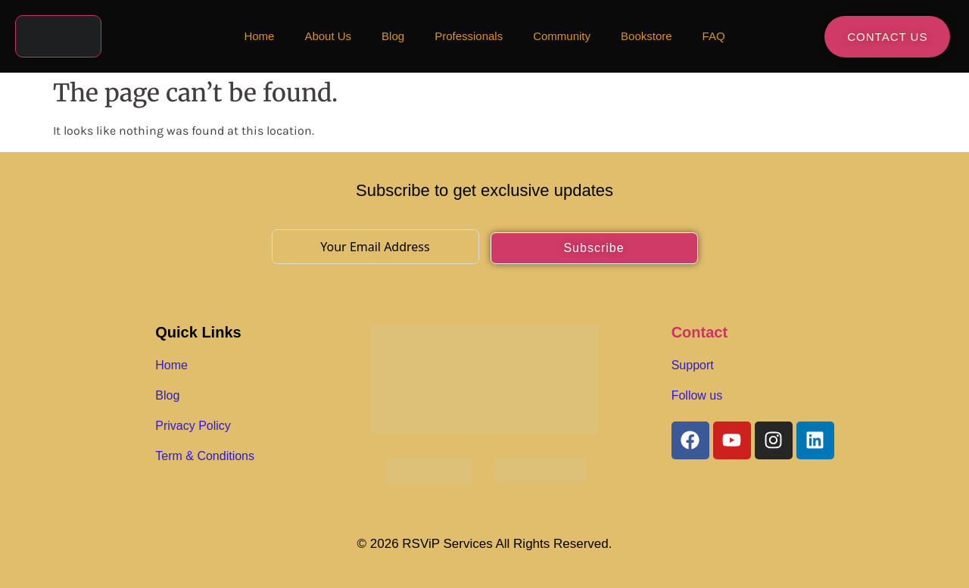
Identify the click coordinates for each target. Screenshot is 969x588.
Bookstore (646, 36)
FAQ (714, 36)
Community (561, 36)
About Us (327, 36)
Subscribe (593, 247)
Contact (699, 332)
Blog (393, 36)
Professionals (469, 36)
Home (259, 36)
